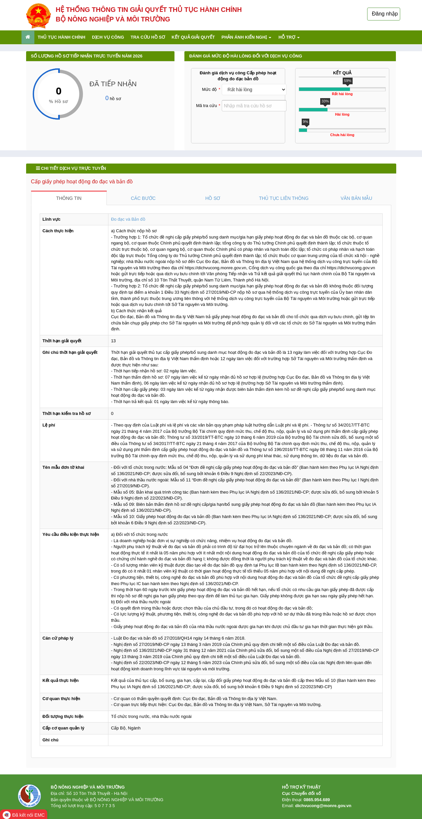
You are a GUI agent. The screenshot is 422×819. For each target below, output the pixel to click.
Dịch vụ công (108, 37)
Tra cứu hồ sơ (148, 37)
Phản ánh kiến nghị (246, 37)
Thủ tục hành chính (61, 37)
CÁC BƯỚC (143, 198)
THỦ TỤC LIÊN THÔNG (284, 198)
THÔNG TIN (69, 198)
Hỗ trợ (289, 37)
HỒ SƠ (212, 198)
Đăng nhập (385, 14)
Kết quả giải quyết (193, 37)
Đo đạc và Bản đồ (128, 219)
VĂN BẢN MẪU (356, 198)
